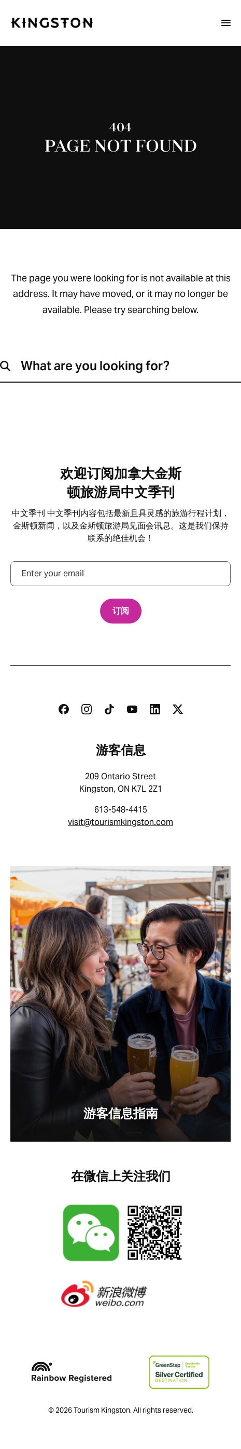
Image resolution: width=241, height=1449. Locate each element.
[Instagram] (86, 709)
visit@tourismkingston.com (120, 822)
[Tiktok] (109, 709)
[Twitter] (178, 709)
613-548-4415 (120, 809)
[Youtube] (132, 709)
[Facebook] (64, 709)
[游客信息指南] (120, 1004)
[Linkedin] (155, 709)
